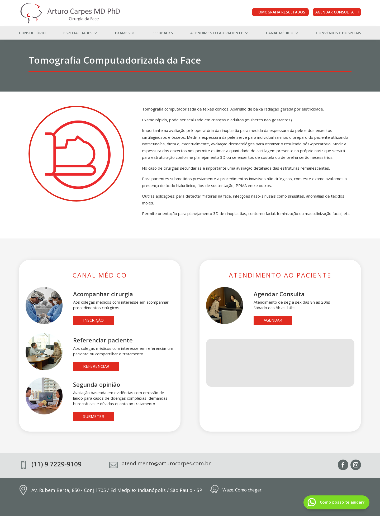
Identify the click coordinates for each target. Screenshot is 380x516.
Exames (122, 33)
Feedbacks (163, 33)
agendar (273, 320)
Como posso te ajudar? (342, 502)
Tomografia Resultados (280, 12)
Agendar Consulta (334, 12)
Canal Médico (279, 33)
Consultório (32, 33)
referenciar (96, 366)
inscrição (93, 320)
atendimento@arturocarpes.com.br (166, 463)
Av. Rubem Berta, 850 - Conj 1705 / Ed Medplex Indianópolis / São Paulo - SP (116, 490)
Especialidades (77, 33)
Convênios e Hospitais (338, 33)
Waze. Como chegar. (242, 490)
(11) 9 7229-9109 (56, 464)
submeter (93, 416)
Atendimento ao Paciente (216, 33)
